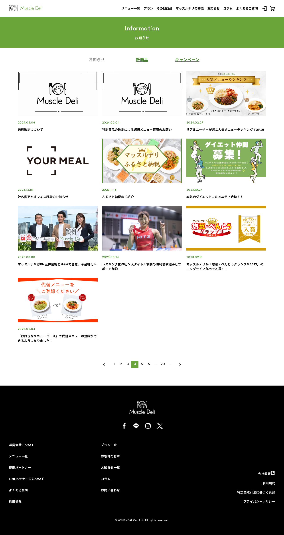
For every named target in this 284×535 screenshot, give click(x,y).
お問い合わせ (110, 490)
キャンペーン (187, 59)
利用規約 (268, 483)
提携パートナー (20, 467)
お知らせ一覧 (110, 467)
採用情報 (15, 501)
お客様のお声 (110, 456)
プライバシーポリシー (259, 501)
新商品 (142, 59)
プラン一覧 (109, 445)
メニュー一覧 (18, 456)
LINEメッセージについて (26, 478)
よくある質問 (18, 490)
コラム (105, 478)
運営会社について (21, 445)
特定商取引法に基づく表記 (256, 492)
